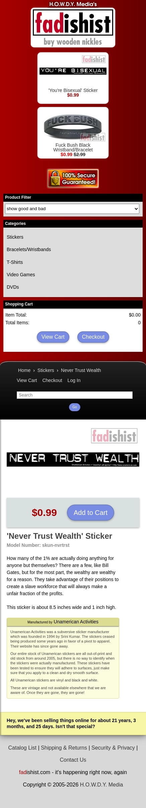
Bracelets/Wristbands (29, 249)
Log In (74, 380)
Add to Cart (90, 512)
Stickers (15, 237)
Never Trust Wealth (81, 370)
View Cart (53, 337)
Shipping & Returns (64, 748)
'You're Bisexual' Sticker (73, 73)
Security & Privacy (113, 748)
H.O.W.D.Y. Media (101, 785)
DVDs (13, 287)
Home (24, 370)
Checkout (93, 337)
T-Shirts (15, 262)
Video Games (21, 274)
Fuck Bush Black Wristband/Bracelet (73, 130)
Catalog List (22, 748)
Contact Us (73, 760)
